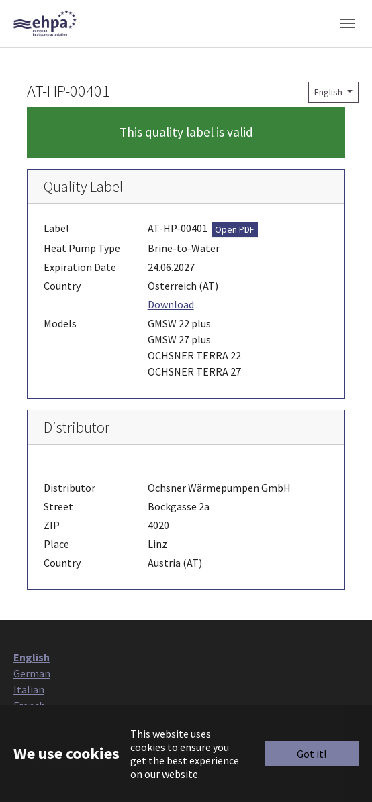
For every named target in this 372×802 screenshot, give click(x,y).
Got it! (311, 753)
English (329, 92)
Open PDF (234, 229)
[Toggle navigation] (347, 23)
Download (171, 304)
